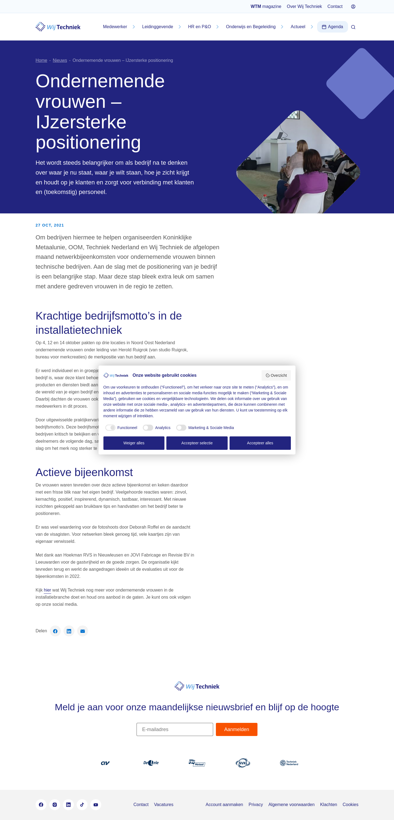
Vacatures (163, 804)
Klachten (328, 804)
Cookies (350, 804)
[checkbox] (120, 428)
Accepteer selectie (197, 443)
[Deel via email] (82, 630)
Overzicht (276, 375)
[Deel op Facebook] (55, 630)
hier (47, 590)
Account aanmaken (224, 804)
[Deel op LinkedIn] (68, 630)
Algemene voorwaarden (291, 804)
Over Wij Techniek (304, 6)
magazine (266, 6)
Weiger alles (133, 443)
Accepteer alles (260, 443)
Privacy (255, 804)
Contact (335, 6)
